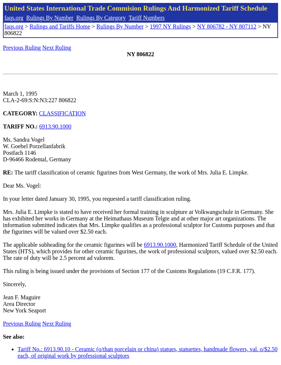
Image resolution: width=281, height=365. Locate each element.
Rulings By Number (50, 18)
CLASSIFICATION (62, 113)
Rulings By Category (101, 18)
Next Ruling (56, 48)
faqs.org (13, 18)
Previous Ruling (22, 48)
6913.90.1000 (55, 126)
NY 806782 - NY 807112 (226, 26)
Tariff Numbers (146, 18)
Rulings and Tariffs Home (60, 26)
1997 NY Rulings (170, 26)
